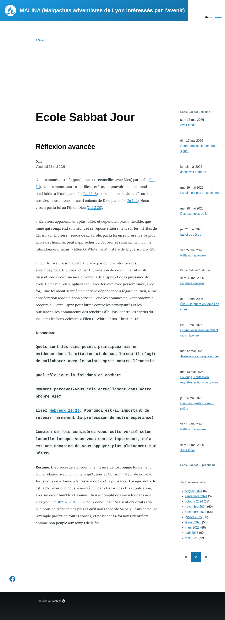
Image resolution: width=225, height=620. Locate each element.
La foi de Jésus (190, 234)
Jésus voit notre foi (193, 172)
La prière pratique (192, 283)
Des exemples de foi (194, 213)
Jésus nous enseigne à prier (199, 356)
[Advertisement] (112, 81)
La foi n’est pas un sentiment (200, 192)
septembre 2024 (196, 496)
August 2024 (193, 491)
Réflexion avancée (193, 255)
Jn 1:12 (133, 200)
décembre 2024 (195, 512)
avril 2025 (191, 532)
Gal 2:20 (94, 207)
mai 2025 (191, 538)
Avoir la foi (187, 125)
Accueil (40, 40)
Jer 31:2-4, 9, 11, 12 (65, 502)
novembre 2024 (195, 506)
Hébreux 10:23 (65, 410)
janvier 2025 (193, 517)
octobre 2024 (194, 501)
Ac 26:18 (90, 193)
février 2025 (193, 522)
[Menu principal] (212, 17)
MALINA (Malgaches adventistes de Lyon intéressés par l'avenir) (102, 10)
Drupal (56, 600)
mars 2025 (192, 527)
